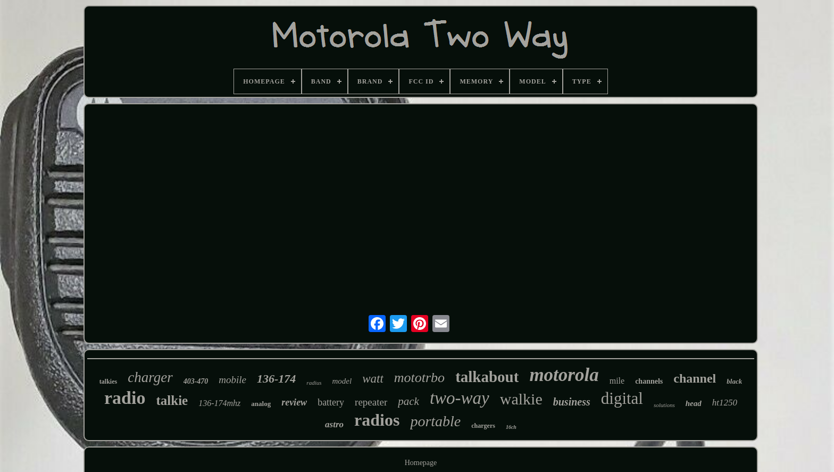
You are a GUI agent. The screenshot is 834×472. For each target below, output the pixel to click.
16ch (511, 427)
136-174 (276, 378)
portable (435, 421)
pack (408, 401)
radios (376, 419)
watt (372, 378)
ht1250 (724, 403)
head (694, 403)
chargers (483, 425)
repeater (371, 402)
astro (334, 424)
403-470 (196, 381)
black (734, 381)
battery (331, 402)
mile (617, 380)
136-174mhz (219, 403)
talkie (172, 400)
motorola (563, 375)
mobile (232, 379)
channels (649, 381)
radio (124, 398)
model (342, 381)
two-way (459, 398)
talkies (108, 381)
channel (694, 378)
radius (313, 382)
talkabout (487, 376)
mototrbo (419, 377)
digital (622, 398)
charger (150, 377)
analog (261, 404)
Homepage (421, 463)
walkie (521, 399)
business (571, 402)
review (294, 402)
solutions (664, 405)
